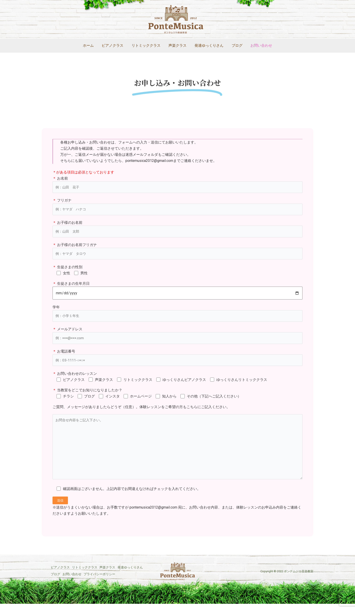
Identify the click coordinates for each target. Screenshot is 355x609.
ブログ (235, 45)
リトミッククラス (146, 45)
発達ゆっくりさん (208, 45)
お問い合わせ (259, 45)
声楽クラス (177, 45)
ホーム (90, 45)
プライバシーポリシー (66, 583)
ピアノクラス (114, 45)
